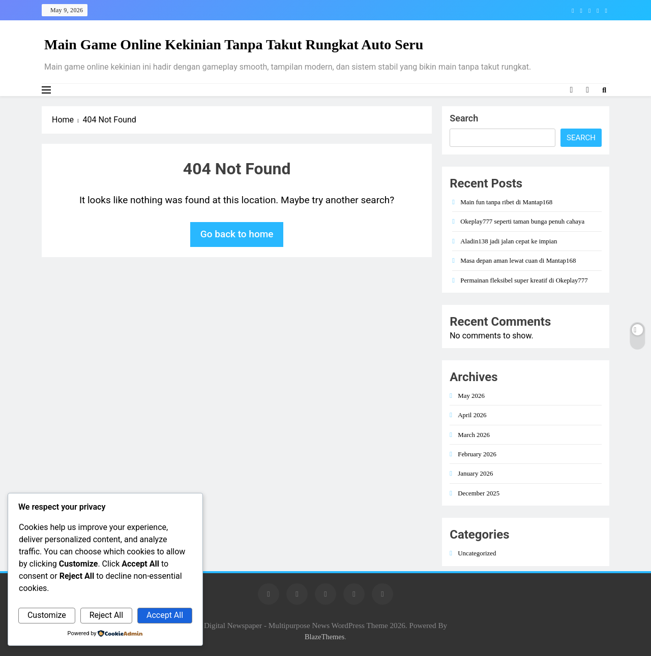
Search (464, 118)
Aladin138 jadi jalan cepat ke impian (508, 241)
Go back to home (237, 234)
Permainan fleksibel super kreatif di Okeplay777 (524, 280)
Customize (46, 615)
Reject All (106, 615)
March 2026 (474, 435)
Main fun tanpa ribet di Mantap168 (506, 202)
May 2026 (471, 395)
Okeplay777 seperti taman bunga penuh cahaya (522, 221)
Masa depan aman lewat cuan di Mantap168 (518, 260)
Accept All (164, 615)
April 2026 (472, 415)
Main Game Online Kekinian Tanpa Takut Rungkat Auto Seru (233, 44)
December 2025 (478, 493)
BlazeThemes (324, 637)
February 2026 (477, 454)
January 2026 (475, 473)
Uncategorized (477, 553)
